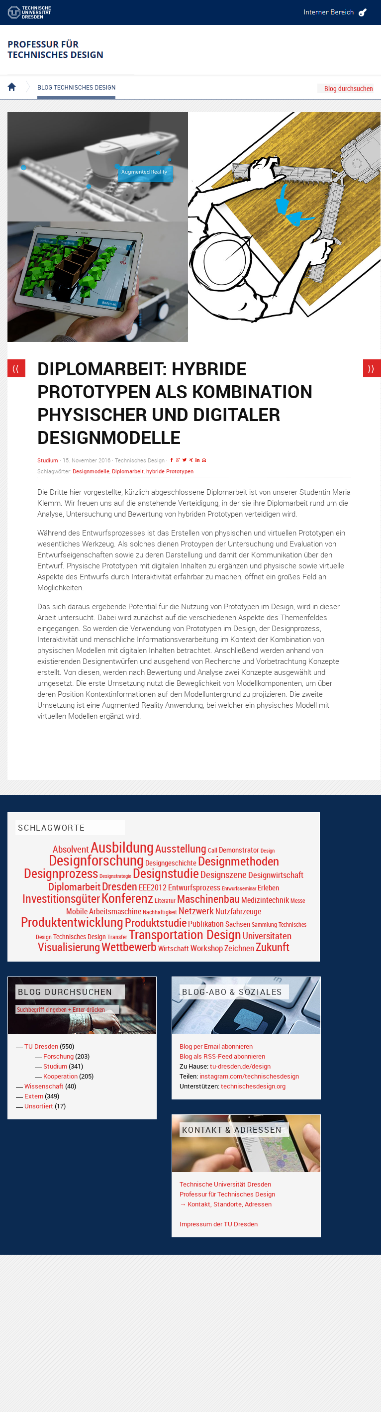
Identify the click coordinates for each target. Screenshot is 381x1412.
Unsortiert (38, 1105)
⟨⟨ (15, 368)
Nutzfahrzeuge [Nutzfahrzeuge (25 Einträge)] (238, 911)
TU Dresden (41, 1046)
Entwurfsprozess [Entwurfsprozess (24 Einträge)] (194, 887)
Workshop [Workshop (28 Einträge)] (206, 948)
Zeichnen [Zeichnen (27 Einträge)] (239, 948)
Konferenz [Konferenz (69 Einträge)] (127, 897)
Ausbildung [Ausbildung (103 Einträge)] (122, 847)
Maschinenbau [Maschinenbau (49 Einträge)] (208, 898)
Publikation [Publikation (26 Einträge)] (206, 923)
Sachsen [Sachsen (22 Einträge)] (237, 924)
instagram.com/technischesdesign (249, 1076)
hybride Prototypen (169, 471)
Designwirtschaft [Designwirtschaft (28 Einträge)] (275, 874)
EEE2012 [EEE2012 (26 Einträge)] (153, 887)
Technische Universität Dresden (225, 1184)
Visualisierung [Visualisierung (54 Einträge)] (69, 947)
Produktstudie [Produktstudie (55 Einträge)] (156, 922)
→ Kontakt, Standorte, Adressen (226, 1203)
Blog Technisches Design (68, 79)
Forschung (58, 1056)
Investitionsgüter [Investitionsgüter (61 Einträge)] (61, 898)
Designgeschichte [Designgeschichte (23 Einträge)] (170, 863)
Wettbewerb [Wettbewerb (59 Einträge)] (129, 947)
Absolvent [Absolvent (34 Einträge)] (71, 849)
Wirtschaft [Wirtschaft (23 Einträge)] (173, 948)
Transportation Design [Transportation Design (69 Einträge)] (185, 934)
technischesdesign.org (253, 1086)
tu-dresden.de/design (240, 1066)
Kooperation (60, 1076)
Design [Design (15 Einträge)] (268, 850)
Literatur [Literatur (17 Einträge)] (165, 900)
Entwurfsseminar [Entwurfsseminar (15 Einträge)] (239, 888)
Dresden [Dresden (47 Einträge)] (119, 886)
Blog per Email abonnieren (216, 1046)
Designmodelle (91, 471)
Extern (33, 1095)
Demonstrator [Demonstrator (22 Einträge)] (239, 850)
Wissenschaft (44, 1086)
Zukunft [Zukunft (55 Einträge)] (272, 947)
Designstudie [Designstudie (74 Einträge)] (166, 873)
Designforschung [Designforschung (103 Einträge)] (96, 860)
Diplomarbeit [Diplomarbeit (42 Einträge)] (74, 886)
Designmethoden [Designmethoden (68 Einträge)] (238, 860)
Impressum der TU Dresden (219, 1223)
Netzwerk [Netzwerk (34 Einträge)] (196, 910)
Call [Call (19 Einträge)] (212, 850)
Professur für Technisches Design (227, 1194)
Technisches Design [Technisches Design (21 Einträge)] (79, 936)
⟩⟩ (371, 368)
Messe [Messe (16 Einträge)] (297, 900)
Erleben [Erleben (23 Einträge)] (268, 887)
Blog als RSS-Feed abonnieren (222, 1056)
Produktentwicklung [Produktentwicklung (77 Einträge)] (72, 922)
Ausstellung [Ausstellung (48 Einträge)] (180, 848)
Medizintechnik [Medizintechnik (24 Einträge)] (265, 900)
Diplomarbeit (128, 471)
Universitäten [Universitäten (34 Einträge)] (267, 935)
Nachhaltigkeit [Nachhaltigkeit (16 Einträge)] (160, 912)
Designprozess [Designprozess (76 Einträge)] (61, 873)
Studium (47, 460)
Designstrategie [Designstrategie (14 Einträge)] (115, 875)
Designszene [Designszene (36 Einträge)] (223, 874)
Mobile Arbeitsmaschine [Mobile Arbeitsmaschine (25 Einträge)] (103, 911)
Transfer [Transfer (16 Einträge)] (117, 937)
